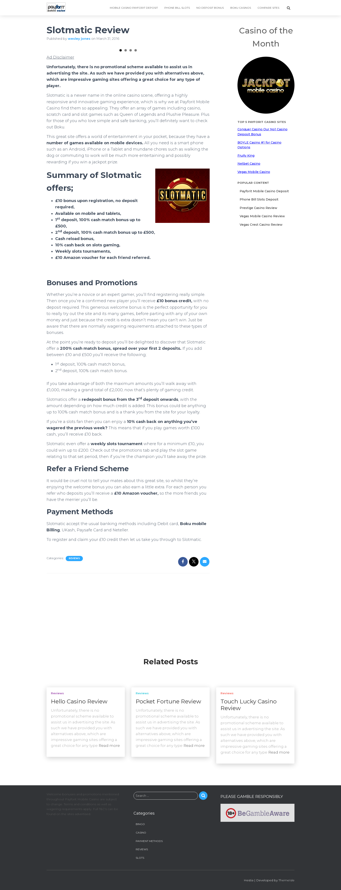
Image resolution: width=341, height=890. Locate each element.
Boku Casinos (240, 7)
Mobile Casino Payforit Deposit (134, 7)
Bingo (140, 824)
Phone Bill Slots (177, 7)
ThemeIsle (286, 881)
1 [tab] (120, 104)
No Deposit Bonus (210, 7)
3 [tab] (130, 104)
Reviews (74, 612)
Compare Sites (268, 7)
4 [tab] (135, 104)
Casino (141, 832)
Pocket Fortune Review (168, 701)
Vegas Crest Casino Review (261, 225)
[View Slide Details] (74, 73)
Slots (140, 858)
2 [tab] (125, 104)
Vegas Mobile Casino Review (262, 216)
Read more (109, 746)
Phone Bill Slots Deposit (259, 199)
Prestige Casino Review (258, 208)
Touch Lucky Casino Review (249, 705)
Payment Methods (149, 841)
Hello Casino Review (79, 701)
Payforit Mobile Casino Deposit (264, 191)
